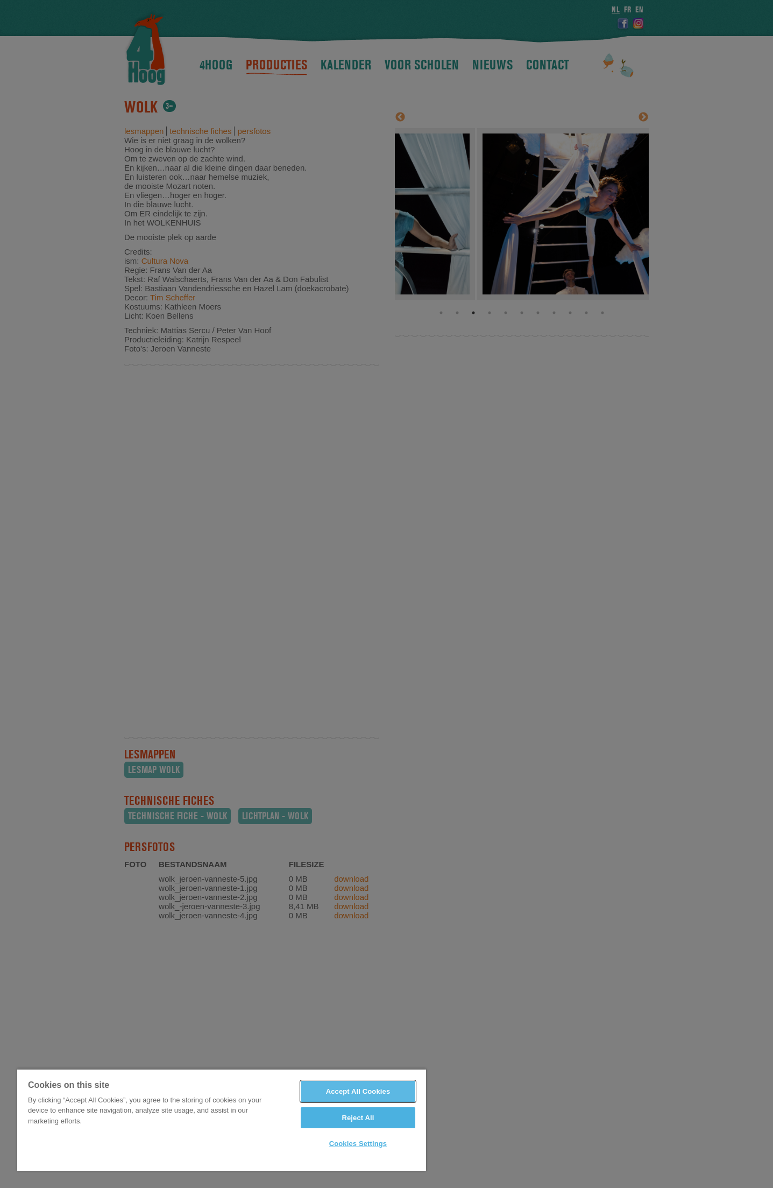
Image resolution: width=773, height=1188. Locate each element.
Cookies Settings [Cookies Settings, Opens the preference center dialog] (358, 1144)
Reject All (358, 1118)
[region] (221, 1120)
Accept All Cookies (358, 1091)
